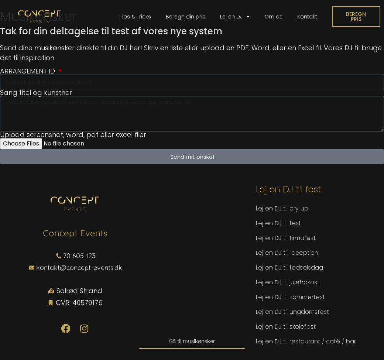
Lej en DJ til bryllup (282, 208)
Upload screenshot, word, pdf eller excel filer (73, 134)
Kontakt (307, 16)
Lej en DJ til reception (287, 252)
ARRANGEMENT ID (28, 71)
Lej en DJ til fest (278, 223)
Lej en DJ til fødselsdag (289, 267)
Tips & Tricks (135, 16)
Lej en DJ (235, 16)
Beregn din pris (185, 16)
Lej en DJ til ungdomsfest (292, 312)
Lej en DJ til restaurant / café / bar (306, 341)
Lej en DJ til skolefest (286, 326)
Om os (273, 16)
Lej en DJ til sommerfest (290, 297)
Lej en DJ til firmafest (286, 238)
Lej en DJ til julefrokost (287, 282)
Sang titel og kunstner (36, 92)
